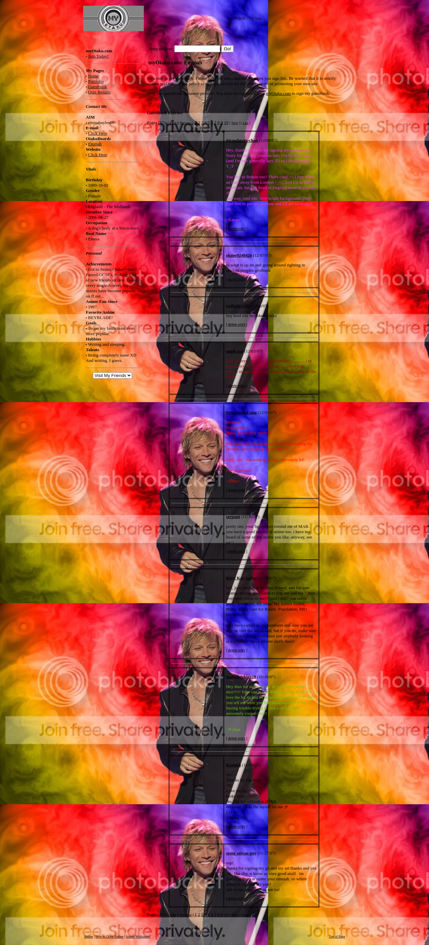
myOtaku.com (278, 93)
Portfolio (96, 81)
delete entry (236, 229)
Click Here (97, 133)
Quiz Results (99, 91)
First (173, 123)
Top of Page (337, 936)
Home (93, 75)
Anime (88, 936)
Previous (185, 123)
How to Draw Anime (110, 936)
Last (245, 123)
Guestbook (97, 86)
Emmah (95, 143)
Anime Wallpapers (138, 936)
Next (234, 123)
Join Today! (98, 56)
